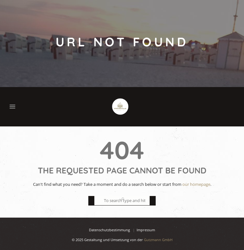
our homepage (196, 184)
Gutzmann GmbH (158, 239)
